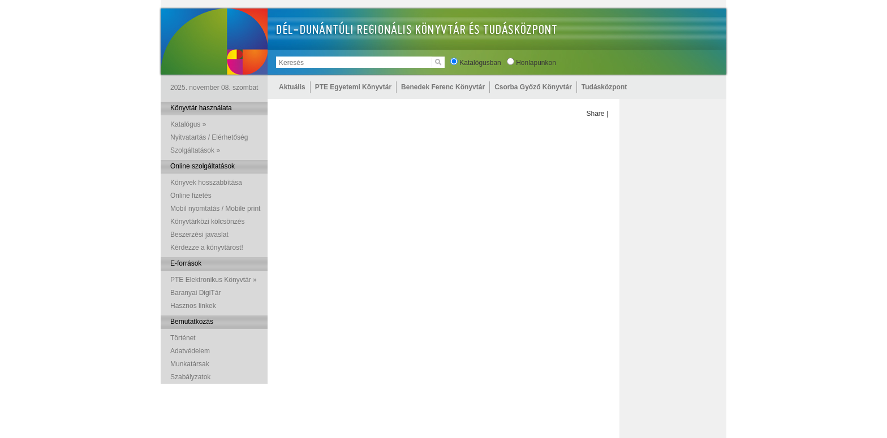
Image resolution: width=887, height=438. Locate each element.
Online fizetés (191, 196)
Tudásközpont (604, 87)
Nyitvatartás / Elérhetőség (209, 137)
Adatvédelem (190, 351)
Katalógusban (480, 63)
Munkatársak (189, 364)
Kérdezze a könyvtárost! (206, 247)
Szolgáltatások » (195, 150)
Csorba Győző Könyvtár (533, 87)
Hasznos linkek (193, 306)
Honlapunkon (536, 63)
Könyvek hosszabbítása (206, 183)
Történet (183, 338)
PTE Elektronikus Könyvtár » (213, 280)
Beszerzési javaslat (199, 234)
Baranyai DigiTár (195, 293)
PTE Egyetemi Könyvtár (353, 87)
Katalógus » (188, 124)
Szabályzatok (190, 377)
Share (596, 114)
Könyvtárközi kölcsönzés (207, 221)
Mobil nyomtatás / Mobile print (215, 209)
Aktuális (292, 87)
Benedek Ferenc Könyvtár (443, 87)
